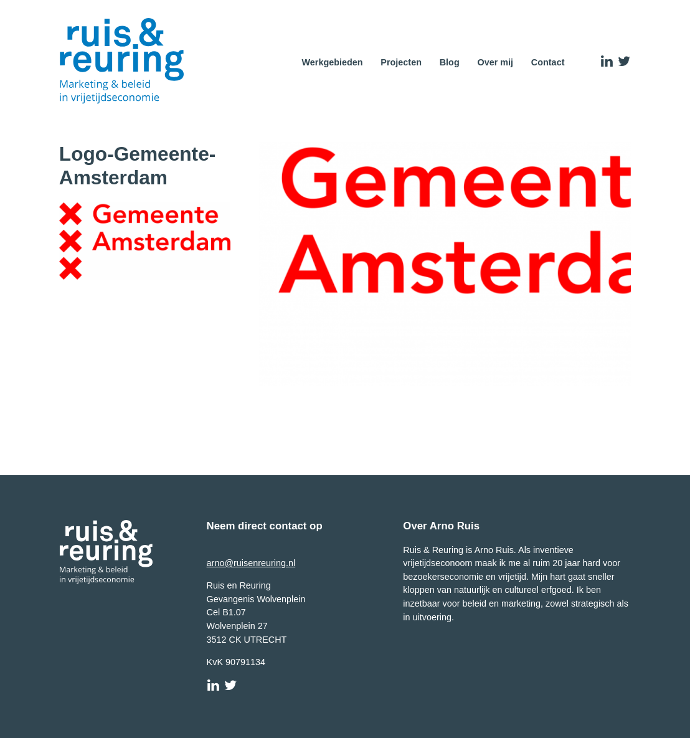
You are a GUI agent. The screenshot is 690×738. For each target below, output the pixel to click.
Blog (450, 62)
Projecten (401, 62)
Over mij (495, 62)
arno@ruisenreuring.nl (251, 563)
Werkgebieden (331, 62)
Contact (548, 62)
